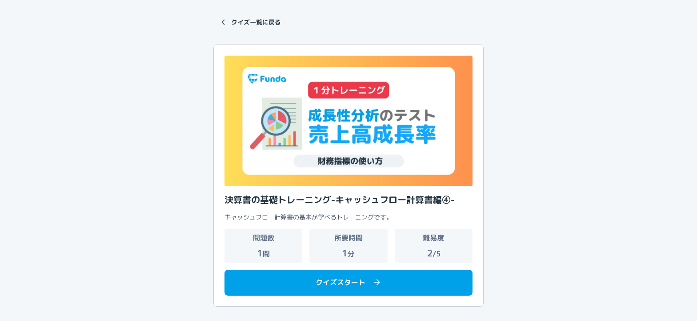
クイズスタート (348, 282)
